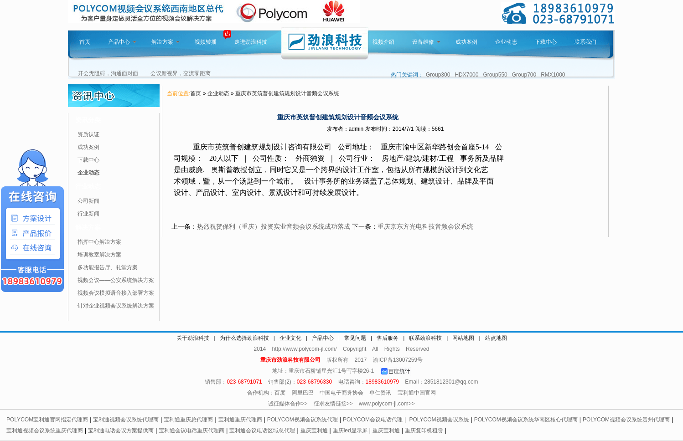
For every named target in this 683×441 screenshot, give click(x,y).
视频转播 (206, 42)
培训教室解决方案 (99, 254)
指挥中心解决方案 (99, 242)
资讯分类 (88, 119)
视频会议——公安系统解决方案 (116, 280)
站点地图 (496, 338)
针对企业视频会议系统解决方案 (116, 306)
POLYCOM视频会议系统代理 (302, 419)
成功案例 (466, 42)
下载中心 (546, 42)
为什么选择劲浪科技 (244, 338)
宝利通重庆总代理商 (188, 419)
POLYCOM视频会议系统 (439, 419)
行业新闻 (88, 213)
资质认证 (88, 134)
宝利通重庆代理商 (240, 419)
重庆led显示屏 (350, 430)
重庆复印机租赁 (424, 430)
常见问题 (355, 338)
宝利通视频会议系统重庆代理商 (44, 430)
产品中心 (122, 42)
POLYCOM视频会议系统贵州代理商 (626, 419)
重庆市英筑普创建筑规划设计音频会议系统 (287, 93)
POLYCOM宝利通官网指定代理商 (47, 419)
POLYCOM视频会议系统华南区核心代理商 (526, 419)
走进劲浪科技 (250, 42)
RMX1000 (553, 75)
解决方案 (165, 42)
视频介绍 (383, 42)
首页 (84, 42)
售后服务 (387, 338)
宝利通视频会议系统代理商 (126, 419)
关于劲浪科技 (192, 338)
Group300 (438, 75)
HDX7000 (466, 75)
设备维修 (426, 42)
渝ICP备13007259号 (398, 360)
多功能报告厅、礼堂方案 (108, 267)
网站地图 (463, 338)
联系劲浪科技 (425, 338)
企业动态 (506, 42)
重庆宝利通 (314, 430)
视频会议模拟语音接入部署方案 (116, 293)
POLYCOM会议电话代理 (373, 419)
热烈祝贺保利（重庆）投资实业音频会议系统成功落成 (273, 226)
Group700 (524, 75)
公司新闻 (88, 201)
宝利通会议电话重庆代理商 (191, 430)
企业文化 (290, 338)
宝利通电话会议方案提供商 (121, 430)
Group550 (495, 75)
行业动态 (88, 186)
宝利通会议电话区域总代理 (262, 430)
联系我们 (585, 42)
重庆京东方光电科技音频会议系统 (425, 226)
